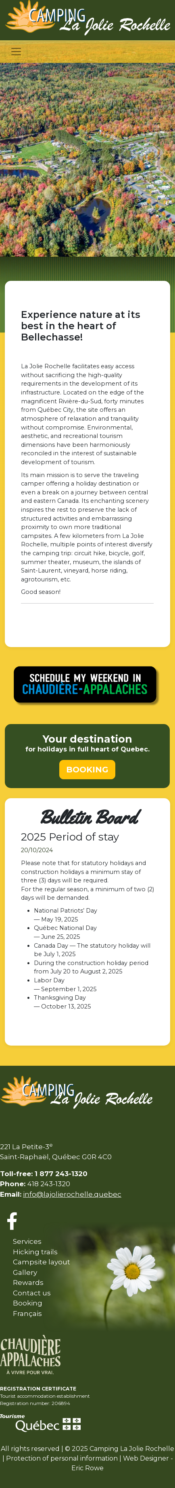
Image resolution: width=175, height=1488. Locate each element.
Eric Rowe (87, 1468)
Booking (27, 1303)
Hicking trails (35, 1252)
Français (27, 1314)
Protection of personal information (62, 1458)
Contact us (32, 1293)
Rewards (28, 1282)
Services (27, 1241)
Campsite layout (41, 1262)
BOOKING (87, 769)
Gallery (25, 1272)
